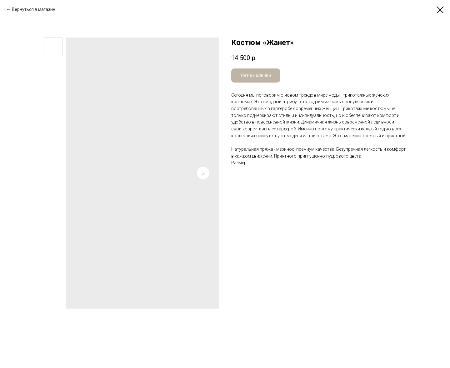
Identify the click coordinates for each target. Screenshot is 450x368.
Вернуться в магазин (33, 9)
